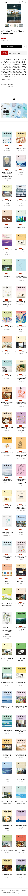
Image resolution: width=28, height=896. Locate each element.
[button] (26, 25)
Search (19, 2)
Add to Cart (11, 46)
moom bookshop (4, 2)
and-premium (7, 79)
